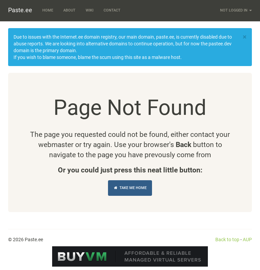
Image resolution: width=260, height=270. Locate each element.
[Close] (244, 37)
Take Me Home (129, 188)
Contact (112, 10)
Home (47, 10)
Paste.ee (20, 10)
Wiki (89, 10)
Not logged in (236, 10)
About (69, 10)
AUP (247, 239)
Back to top (227, 239)
